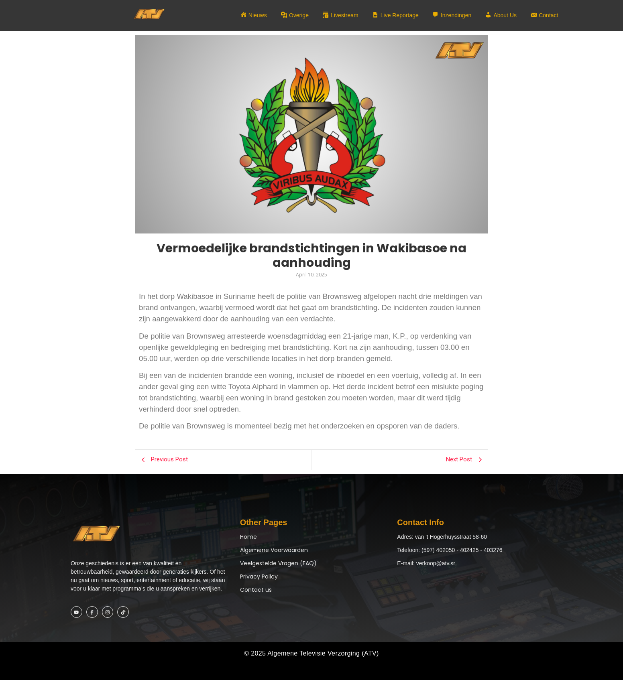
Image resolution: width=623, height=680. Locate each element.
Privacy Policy (259, 576)
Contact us (256, 590)
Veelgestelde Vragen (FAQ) (278, 563)
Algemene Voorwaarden (274, 550)
